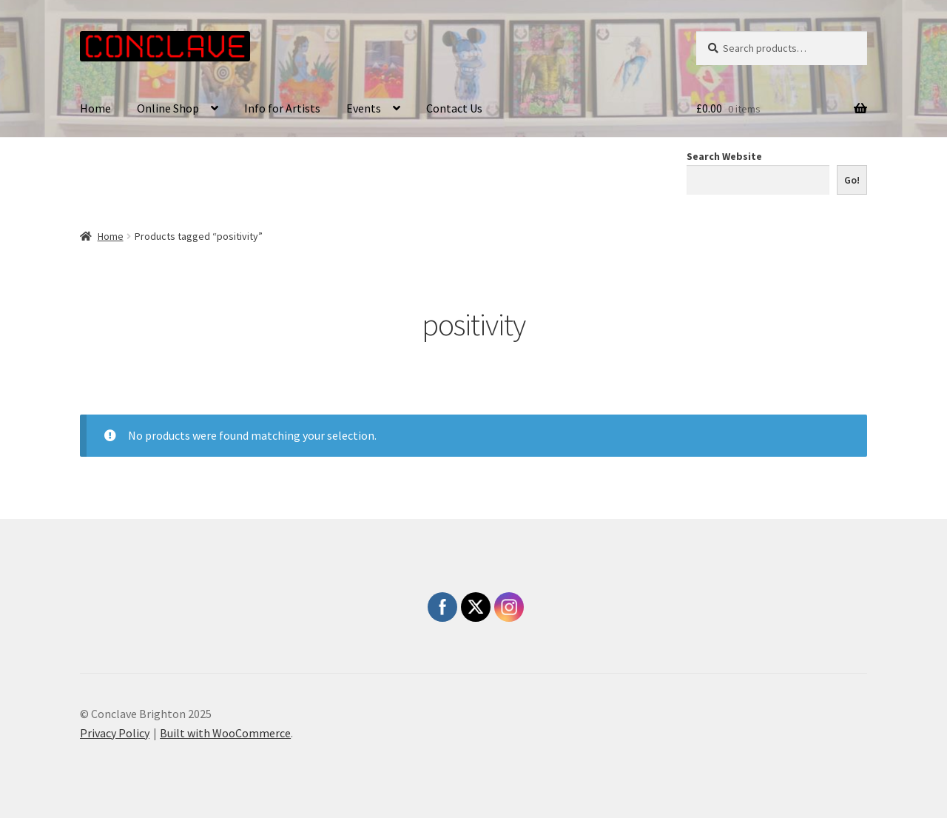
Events (363, 108)
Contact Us (454, 108)
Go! (852, 180)
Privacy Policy (114, 732)
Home (95, 108)
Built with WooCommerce (225, 732)
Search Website (724, 156)
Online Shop (168, 108)
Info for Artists (282, 108)
